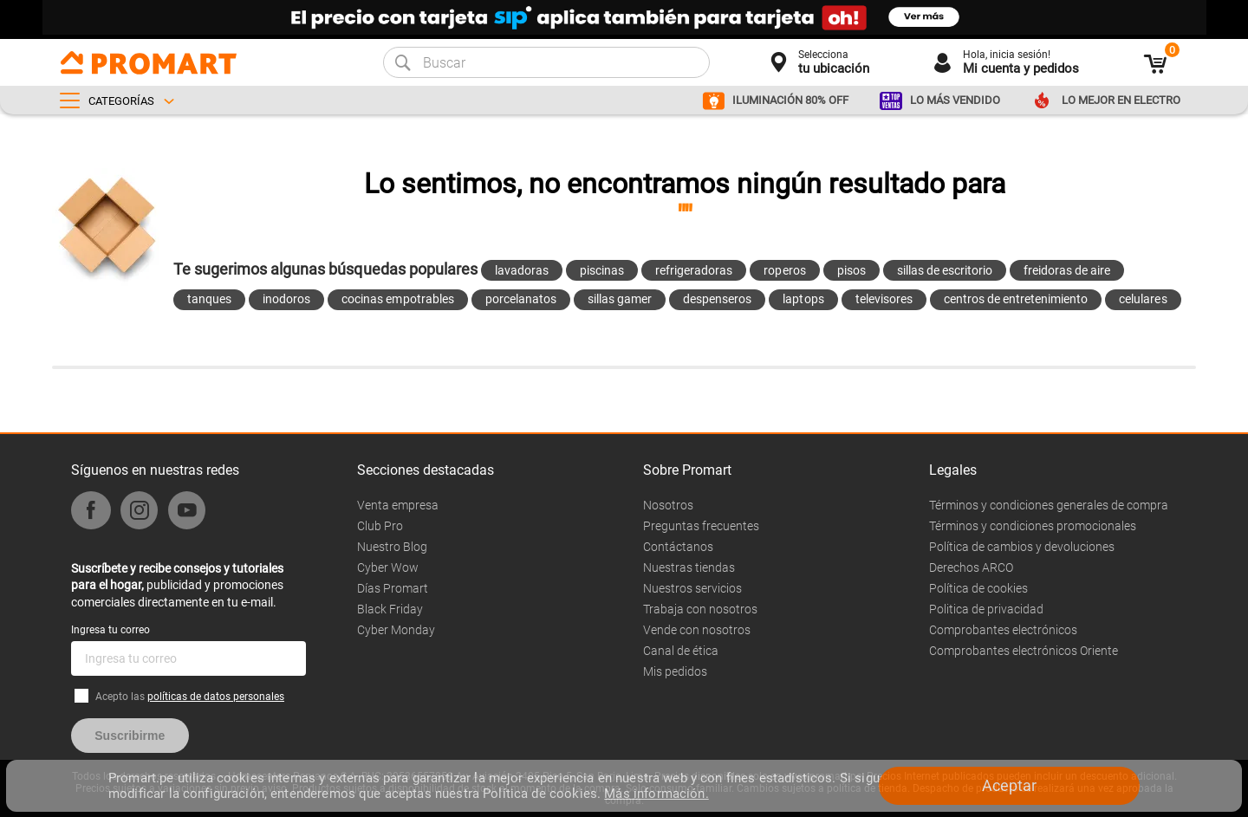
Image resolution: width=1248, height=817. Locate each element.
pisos (851, 270)
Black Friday (390, 609)
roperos (784, 270)
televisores (884, 299)
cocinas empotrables (397, 299)
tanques (209, 299)
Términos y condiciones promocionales (1032, 526)
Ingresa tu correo (110, 630)
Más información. (656, 793)
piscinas (602, 270)
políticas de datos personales (215, 697)
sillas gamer (620, 299)
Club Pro (380, 526)
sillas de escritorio (944, 270)
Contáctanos (678, 547)
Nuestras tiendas (689, 567)
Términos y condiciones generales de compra (1048, 505)
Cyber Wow (388, 567)
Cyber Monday (396, 630)
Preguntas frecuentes (701, 526)
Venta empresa (398, 505)
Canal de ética (680, 651)
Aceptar (1009, 785)
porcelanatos (520, 299)
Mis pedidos (675, 671)
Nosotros (668, 505)
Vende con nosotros (697, 630)
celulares (1143, 299)
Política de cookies (978, 588)
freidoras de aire (1067, 270)
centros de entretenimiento (1016, 299)
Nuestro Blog (392, 547)
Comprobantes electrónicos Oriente (1023, 651)
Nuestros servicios (692, 588)
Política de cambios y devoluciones (1022, 547)
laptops (803, 299)
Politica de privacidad (986, 609)
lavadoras (522, 270)
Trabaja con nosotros (700, 609)
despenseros (717, 299)
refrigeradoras (693, 270)
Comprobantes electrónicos (1003, 630)
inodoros (286, 299)
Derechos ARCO (971, 567)
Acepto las (189, 697)
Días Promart (392, 588)
